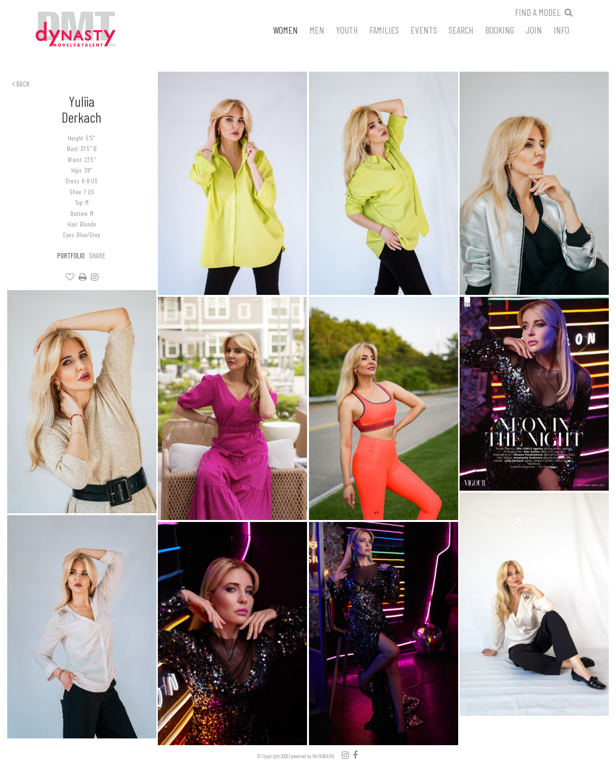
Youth (347, 29)
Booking (499, 29)
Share (97, 255)
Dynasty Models (94, 30)
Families (384, 29)
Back (21, 83)
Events (424, 29)
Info (561, 29)
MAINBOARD (323, 756)
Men (316, 29)
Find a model (538, 12)
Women (285, 29)
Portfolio (71, 255)
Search (461, 29)
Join (534, 29)
